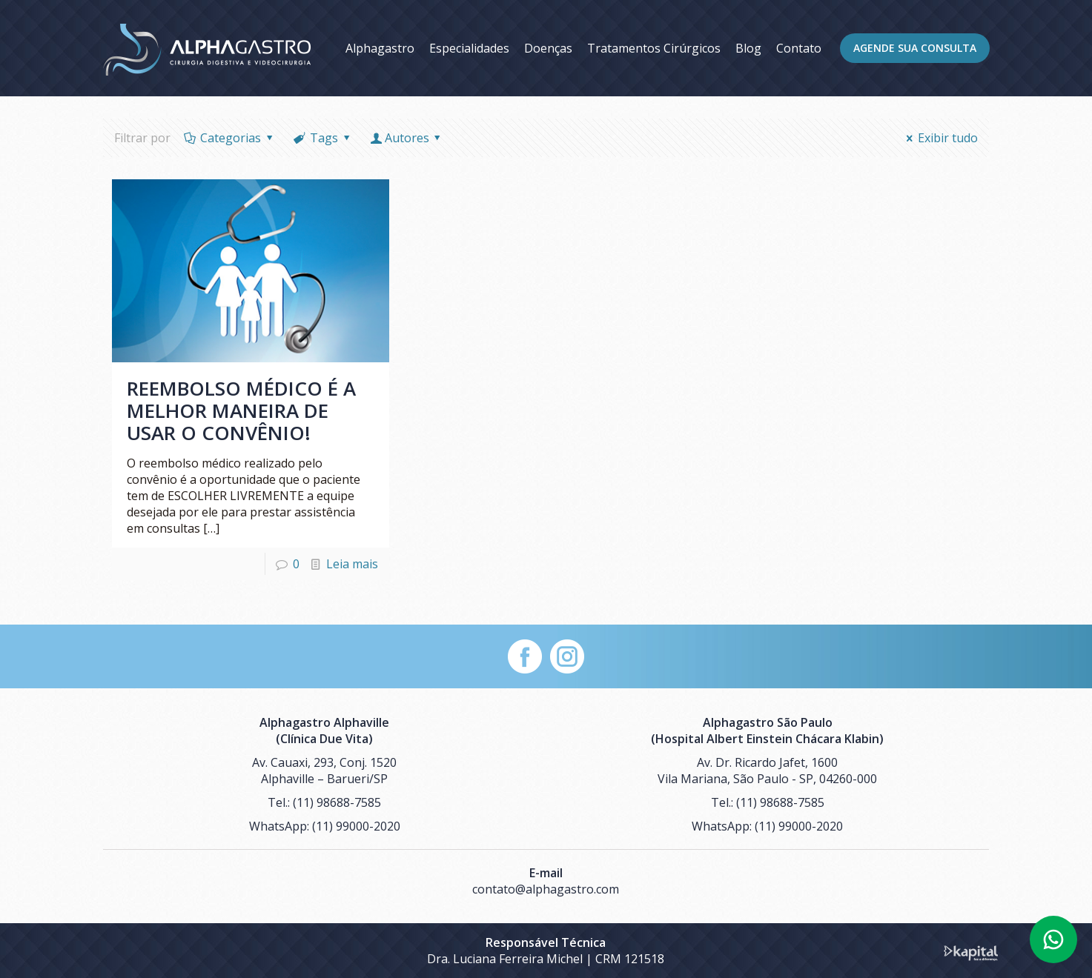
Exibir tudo (939, 138)
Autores (407, 138)
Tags (322, 138)
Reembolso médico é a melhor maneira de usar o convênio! (241, 410)
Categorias (230, 138)
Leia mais (352, 564)
